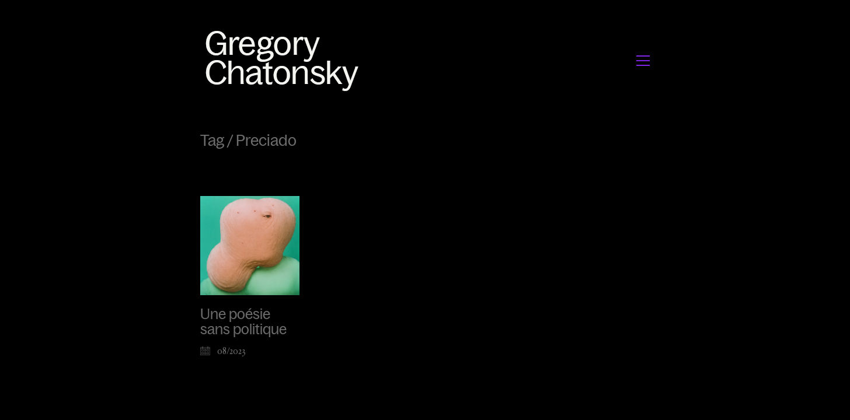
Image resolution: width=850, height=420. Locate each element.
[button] (643, 60)
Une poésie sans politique (243, 322)
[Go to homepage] (285, 60)
